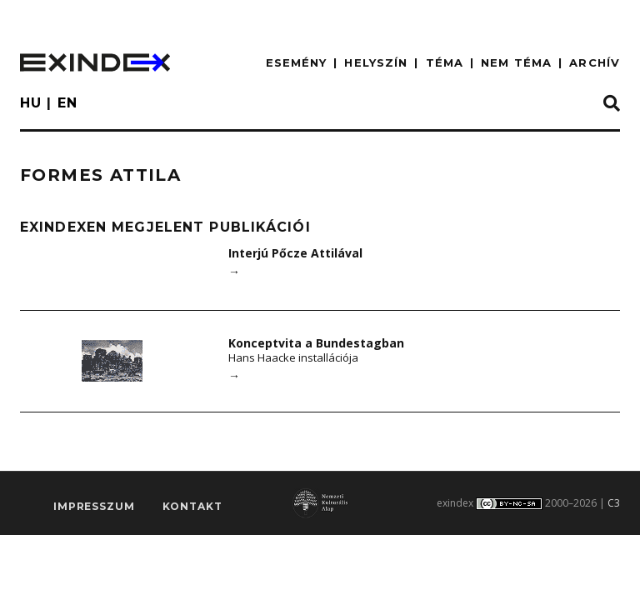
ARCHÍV (594, 62)
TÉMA (444, 62)
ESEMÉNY (297, 62)
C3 (614, 503)
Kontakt (192, 506)
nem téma (516, 62)
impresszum (93, 506)
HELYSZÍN (376, 62)
